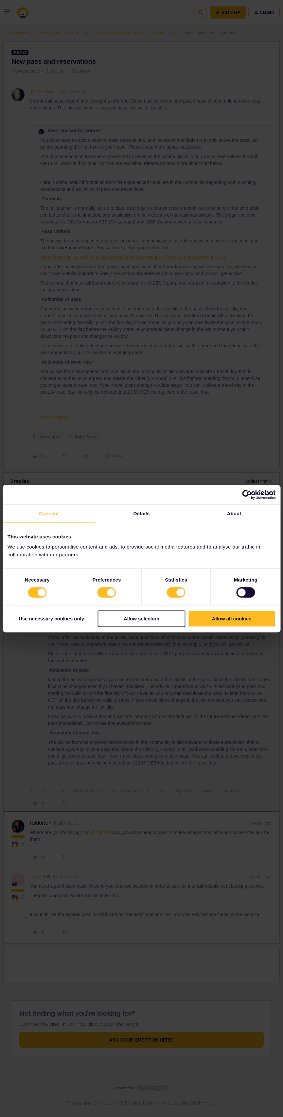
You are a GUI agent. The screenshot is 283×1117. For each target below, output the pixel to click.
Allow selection (141, 618)
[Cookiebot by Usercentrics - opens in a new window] (246, 495)
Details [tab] (141, 513)
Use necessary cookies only (51, 618)
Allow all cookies (232, 618)
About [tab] (234, 513)
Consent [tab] (49, 513)
